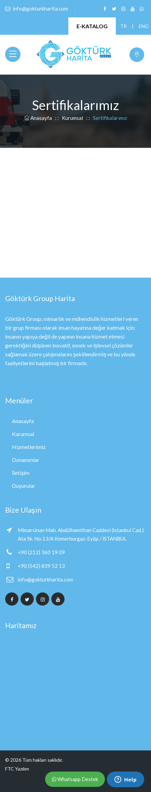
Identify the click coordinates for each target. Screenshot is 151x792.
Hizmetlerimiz (29, 447)
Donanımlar (25, 459)
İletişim (20, 472)
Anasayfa (38, 118)
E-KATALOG (92, 26)
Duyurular (23, 485)
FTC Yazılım (17, 769)
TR (123, 26)
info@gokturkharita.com (45, 579)
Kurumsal (72, 118)
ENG (142, 26)
